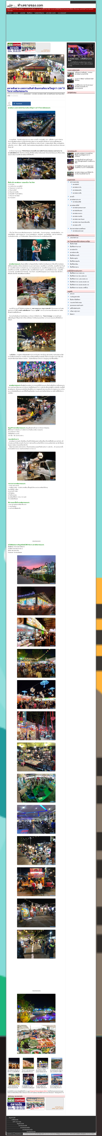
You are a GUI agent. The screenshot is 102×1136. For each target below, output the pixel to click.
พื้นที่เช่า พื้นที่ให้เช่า (75, 299)
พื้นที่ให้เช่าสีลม (74, 264)
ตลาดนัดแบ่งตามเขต (78, 231)
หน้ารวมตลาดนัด (74, 182)
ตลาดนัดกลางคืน (41, 94)
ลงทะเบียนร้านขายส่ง (31, 1132)
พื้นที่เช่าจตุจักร (74, 258)
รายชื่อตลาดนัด (15, 1120)
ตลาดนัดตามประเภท (75, 199)
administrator (27, 94)
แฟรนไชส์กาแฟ (74, 237)
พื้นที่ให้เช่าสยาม (74, 267)
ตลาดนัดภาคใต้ (77, 225)
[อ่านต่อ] (70, 65)
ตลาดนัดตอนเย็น (77, 190)
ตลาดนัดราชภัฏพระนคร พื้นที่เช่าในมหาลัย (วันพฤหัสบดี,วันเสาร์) (84, 173)
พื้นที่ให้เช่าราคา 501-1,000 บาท (78, 276)
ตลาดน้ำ (72, 196)
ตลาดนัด (16, 13)
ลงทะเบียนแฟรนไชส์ (23, 1126)
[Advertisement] (51, 28)
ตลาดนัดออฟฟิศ (77, 202)
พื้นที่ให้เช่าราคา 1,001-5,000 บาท (79, 279)
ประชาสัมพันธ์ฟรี (62, 13)
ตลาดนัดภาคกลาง (77, 213)
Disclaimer (83, 1133)
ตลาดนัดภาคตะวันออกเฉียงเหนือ (81, 222)
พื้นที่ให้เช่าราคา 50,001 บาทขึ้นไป (79, 287)
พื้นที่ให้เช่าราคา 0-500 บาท (77, 273)
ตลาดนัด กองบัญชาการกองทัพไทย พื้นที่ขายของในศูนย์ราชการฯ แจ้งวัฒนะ (84, 155)
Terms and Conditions (75, 1133)
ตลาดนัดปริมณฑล (77, 210)
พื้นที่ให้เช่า (29, 13)
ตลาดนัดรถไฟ (73, 249)
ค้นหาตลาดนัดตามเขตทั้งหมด (77, 228)
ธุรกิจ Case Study (17, 1122)
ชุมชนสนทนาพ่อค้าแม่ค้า (76, 305)
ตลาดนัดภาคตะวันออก (78, 219)
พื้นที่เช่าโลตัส (73, 243)
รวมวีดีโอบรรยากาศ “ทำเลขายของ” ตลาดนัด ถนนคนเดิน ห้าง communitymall (84, 86)
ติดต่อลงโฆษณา (18, 1134)
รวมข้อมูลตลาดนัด (75, 296)
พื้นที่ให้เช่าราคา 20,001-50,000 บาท (79, 284)
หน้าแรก (9, 13)
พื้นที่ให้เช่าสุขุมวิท (75, 261)
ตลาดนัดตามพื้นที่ (74, 205)
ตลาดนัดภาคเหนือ (77, 216)
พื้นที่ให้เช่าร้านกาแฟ (75, 246)
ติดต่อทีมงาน (10, 1134)
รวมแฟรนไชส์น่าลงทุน (76, 302)
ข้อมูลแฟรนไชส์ (12, 1118)
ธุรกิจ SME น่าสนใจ (51, 13)
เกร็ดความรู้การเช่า (75, 311)
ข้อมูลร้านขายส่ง (20, 1124)
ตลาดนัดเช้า (76, 184)
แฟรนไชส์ (22, 13)
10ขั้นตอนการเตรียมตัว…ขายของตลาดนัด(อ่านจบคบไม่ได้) (83, 73)
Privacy (58, 1133)
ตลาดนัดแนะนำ (72, 151)
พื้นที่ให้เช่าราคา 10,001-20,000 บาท (79, 282)
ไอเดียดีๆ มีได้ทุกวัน (39, 13)
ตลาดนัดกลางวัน (77, 187)
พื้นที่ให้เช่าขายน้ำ (74, 255)
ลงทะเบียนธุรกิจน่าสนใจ (27, 1130)
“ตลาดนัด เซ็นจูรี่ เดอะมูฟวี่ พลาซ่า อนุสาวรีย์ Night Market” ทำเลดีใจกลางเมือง (85, 161)
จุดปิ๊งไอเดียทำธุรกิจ (75, 308)
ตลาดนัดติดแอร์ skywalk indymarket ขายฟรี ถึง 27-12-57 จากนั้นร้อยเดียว (84, 166)
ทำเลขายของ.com (39, 1133)
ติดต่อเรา (72, 314)
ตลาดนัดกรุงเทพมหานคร (79, 207)
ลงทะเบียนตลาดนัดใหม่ (25, 1128)
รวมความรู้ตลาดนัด (73, 70)
